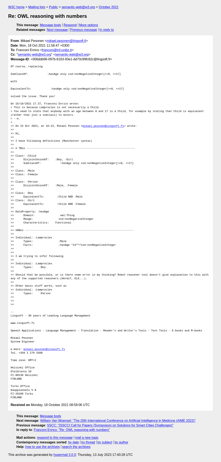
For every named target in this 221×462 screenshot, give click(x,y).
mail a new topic (87, 437)
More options (88, 25)
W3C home (16, 7)
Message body (50, 25)
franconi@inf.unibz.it (57, 50)
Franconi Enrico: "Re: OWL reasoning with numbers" (72, 430)
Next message (57, 29)
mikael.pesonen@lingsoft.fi (66, 41)
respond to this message (54, 437)
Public (53, 7)
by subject (104, 442)
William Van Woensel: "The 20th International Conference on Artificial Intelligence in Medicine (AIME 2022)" (118, 420)
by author (121, 442)
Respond (70, 25)
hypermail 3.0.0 (64, 454)
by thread (88, 442)
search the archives (76, 447)
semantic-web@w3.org (78, 7)
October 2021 (108, 7)
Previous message (83, 29)
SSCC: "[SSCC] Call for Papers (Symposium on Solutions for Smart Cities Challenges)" (110, 425)
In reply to (106, 29)
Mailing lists (36, 7)
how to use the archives (42, 447)
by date (73, 442)
